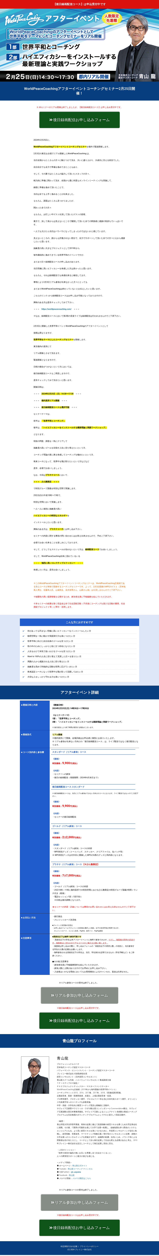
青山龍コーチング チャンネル (80, 1170)
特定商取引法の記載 (69, 1247)
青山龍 (72, 1176)
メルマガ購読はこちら (81, 1179)
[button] (79, 996)
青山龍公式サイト (79, 1167)
